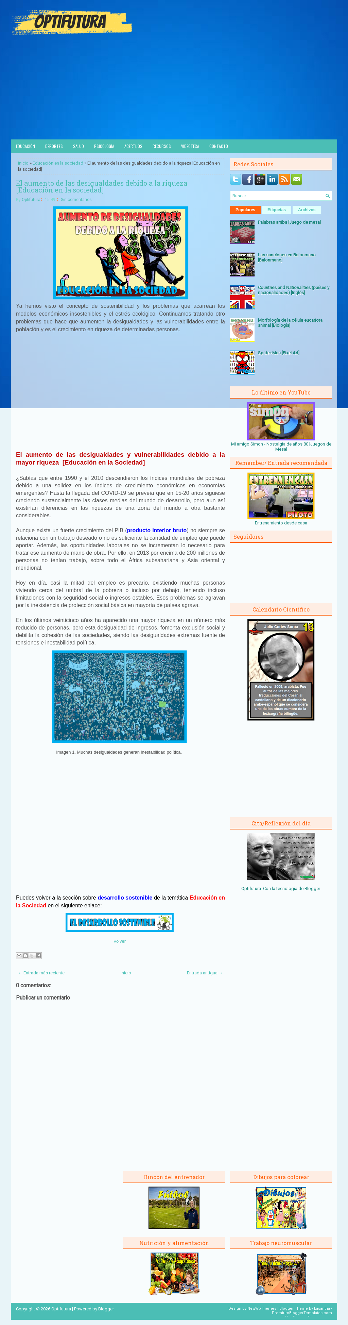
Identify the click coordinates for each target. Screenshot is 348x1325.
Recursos (162, 146)
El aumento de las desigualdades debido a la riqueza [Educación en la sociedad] (101, 186)
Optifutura (31, 199)
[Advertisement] (174, 88)
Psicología (104, 146)
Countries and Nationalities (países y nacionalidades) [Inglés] (293, 290)
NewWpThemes (261, 1308)
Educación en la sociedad (58, 163)
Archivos (306, 209)
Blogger (312, 888)
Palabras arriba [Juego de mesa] (289, 222)
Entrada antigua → (205, 972)
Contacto (218, 146)
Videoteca (190, 146)
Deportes (54, 146)
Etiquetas (276, 209)
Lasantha (322, 1308)
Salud (78, 146)
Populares (245, 209)
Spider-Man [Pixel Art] (278, 352)
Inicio (23, 163)
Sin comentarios (76, 199)
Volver (120, 941)
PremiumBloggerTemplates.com (302, 1313)
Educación (25, 146)
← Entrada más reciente (41, 972)
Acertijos (133, 146)
